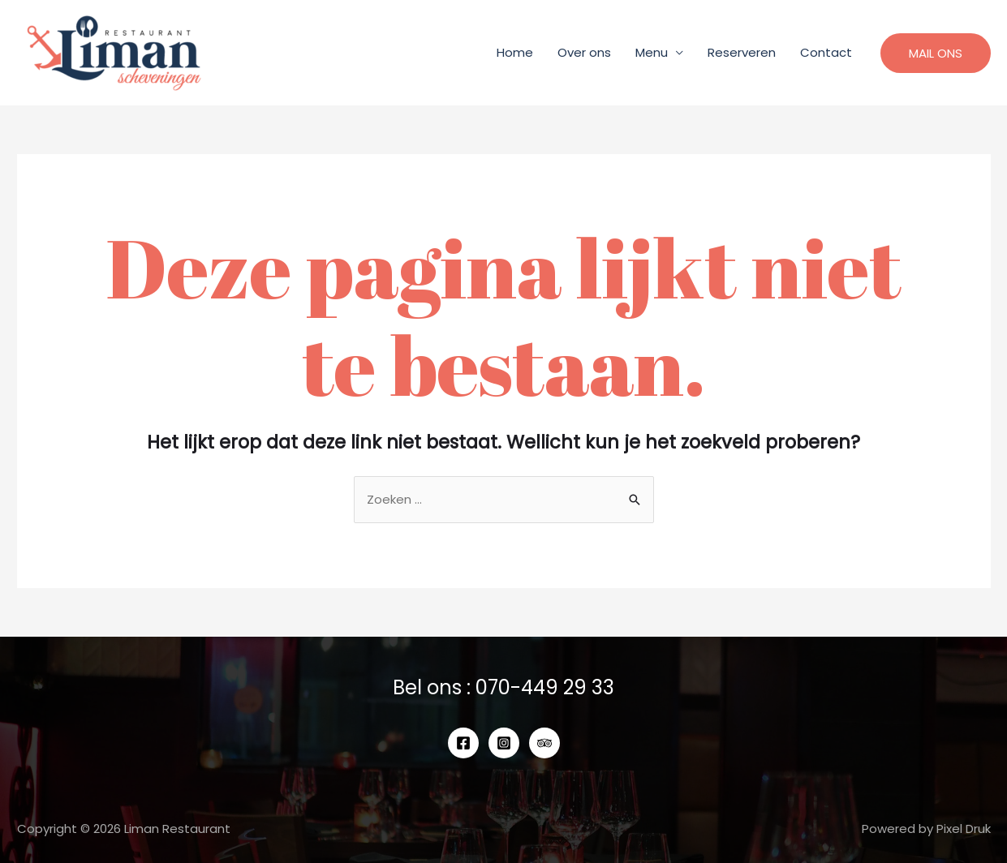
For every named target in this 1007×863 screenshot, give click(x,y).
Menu (651, 52)
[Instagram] (503, 743)
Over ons (584, 52)
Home (515, 52)
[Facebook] (463, 743)
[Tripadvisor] (544, 743)
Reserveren (742, 52)
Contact (826, 52)
